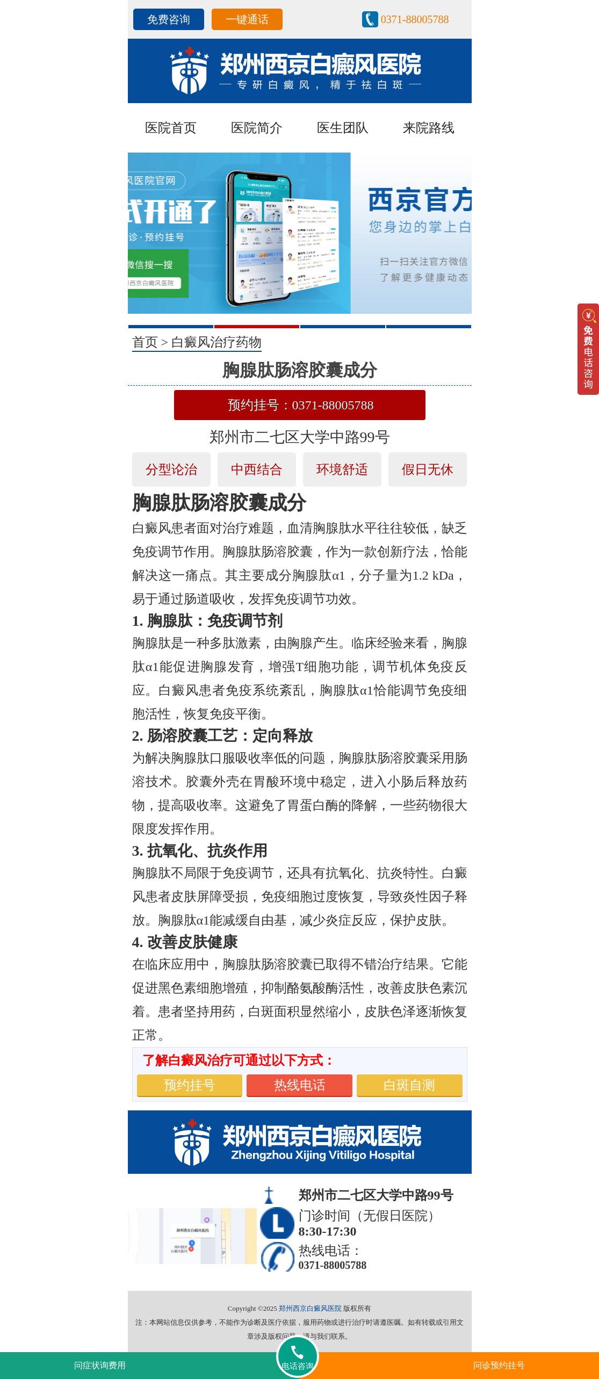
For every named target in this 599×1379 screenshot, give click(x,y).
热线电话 (300, 1085)
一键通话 (247, 19)
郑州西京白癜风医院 (310, 1308)
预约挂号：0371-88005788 (301, 405)
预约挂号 (189, 1085)
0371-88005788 (415, 19)
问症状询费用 (100, 1365)
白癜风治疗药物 (216, 342)
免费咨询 (168, 19)
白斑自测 (409, 1085)
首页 (145, 342)
